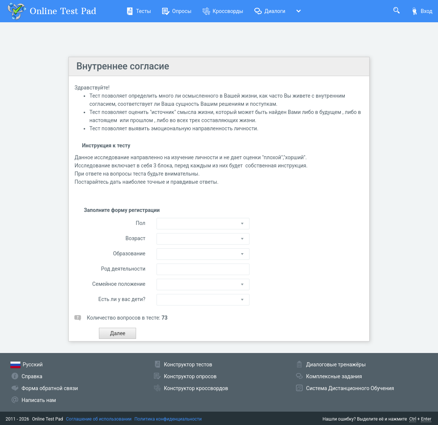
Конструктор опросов (190, 376)
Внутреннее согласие (122, 66)
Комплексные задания (334, 376)
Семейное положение (118, 284)
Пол (140, 223)
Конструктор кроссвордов (196, 388)
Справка (32, 376)
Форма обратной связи (50, 388)
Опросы (176, 11)
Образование (129, 253)
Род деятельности (123, 269)
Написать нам (39, 400)
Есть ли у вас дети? (122, 299)
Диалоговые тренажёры (335, 364)
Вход (421, 11)
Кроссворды (223, 11)
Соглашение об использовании (99, 419)
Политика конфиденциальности (168, 419)
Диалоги (269, 11)
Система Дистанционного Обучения (350, 388)
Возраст (135, 238)
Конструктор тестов (188, 364)
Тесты (138, 11)
